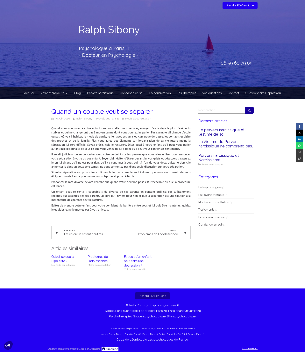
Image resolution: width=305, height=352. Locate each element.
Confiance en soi (210, 224)
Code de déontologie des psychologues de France (152, 339)
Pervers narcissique (211, 217)
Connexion (250, 348)
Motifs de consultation (213, 202)
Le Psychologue (209, 187)
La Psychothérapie (211, 195)
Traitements (206, 209)
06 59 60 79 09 (236, 63)
